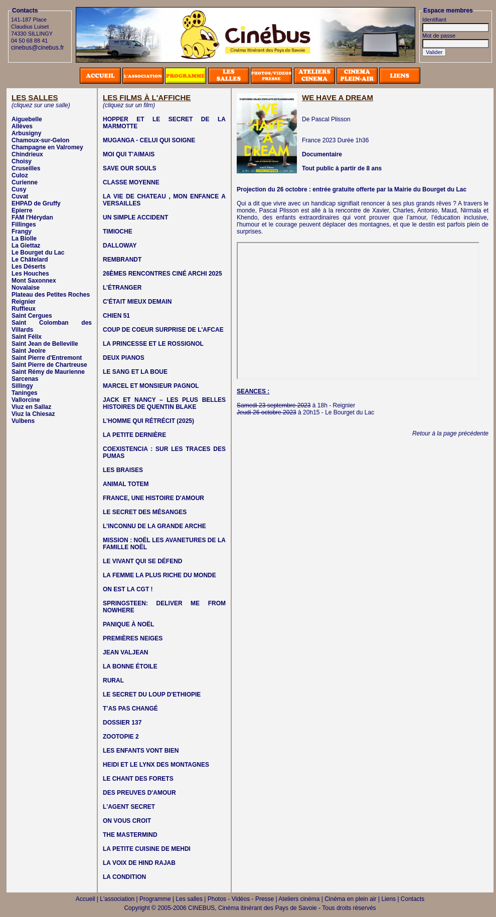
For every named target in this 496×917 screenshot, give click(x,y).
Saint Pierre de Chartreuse (49, 364)
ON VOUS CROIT (127, 820)
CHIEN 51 (116, 315)
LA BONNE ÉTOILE (130, 666)
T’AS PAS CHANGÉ (130, 708)
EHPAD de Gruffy (36, 203)
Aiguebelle (27, 119)
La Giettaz (26, 245)
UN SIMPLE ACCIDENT (135, 217)
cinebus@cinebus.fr (37, 47)
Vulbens (23, 420)
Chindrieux (27, 154)
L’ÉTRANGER (122, 287)
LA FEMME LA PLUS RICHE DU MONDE (159, 575)
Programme (155, 898)
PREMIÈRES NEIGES (132, 638)
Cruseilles (26, 168)
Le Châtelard (30, 259)
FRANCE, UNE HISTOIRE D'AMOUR (153, 498)
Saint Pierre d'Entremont (47, 357)
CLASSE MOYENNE (131, 182)
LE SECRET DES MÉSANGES (145, 512)
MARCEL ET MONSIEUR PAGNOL (151, 385)
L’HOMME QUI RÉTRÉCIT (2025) (148, 420)
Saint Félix (27, 336)
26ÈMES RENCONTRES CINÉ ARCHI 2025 (162, 273)
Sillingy (22, 385)
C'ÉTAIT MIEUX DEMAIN (137, 301)
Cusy (19, 189)
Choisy (22, 161)
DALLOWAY (120, 245)
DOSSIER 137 (122, 722)
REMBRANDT (122, 259)
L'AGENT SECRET (129, 806)
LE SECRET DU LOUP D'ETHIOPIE (152, 694)
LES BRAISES (123, 470)
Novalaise (26, 287)
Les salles (189, 898)
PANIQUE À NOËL (128, 624)
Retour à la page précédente (450, 433)
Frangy (22, 231)
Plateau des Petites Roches (51, 294)
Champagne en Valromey (47, 147)
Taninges (25, 392)
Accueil (85, 898)
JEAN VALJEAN (125, 652)
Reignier (24, 301)
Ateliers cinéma (298, 898)
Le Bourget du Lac (38, 252)
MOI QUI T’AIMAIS (128, 154)
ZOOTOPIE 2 (121, 736)
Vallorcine (26, 399)
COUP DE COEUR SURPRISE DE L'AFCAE (163, 329)
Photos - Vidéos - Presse (241, 898)
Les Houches (30, 273)
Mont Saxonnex (34, 280)
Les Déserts (29, 266)
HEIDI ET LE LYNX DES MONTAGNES (156, 764)
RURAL (113, 680)
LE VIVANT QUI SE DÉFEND (142, 561)
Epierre (22, 210)
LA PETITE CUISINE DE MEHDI (147, 848)
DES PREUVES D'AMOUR (139, 792)
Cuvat (20, 196)
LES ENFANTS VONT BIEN (141, 750)
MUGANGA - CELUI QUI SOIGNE (149, 140)
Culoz (20, 175)
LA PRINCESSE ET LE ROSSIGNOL (153, 343)
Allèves (22, 126)
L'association (117, 898)
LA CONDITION (124, 876)
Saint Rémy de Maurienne (48, 371)
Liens (388, 898)
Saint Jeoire (29, 350)
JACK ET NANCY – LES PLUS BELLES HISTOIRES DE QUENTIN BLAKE (164, 403)
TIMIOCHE (117, 231)
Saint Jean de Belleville (45, 343)
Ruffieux (24, 308)
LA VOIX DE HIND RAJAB (139, 862)
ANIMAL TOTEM (126, 484)
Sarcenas (25, 378)
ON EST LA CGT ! (128, 589)
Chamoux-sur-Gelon (40, 140)
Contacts (412, 898)
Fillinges (24, 224)
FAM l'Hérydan (32, 217)
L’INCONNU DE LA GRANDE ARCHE (154, 526)
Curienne (25, 182)
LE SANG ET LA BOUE (135, 371)
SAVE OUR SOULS (129, 168)
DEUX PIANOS (123, 357)
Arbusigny (26, 133)
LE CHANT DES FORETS (138, 778)
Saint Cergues (32, 315)
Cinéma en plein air (350, 898)
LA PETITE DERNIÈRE (134, 434)
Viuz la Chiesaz (33, 413)
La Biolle (24, 238)
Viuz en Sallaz (31, 406)
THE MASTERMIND (130, 834)
